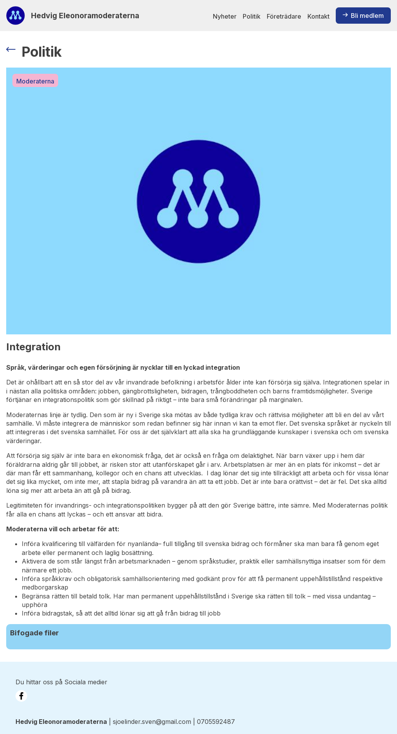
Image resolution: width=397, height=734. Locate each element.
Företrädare (284, 16)
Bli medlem (363, 15)
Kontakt (318, 16)
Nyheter (224, 16)
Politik (252, 16)
